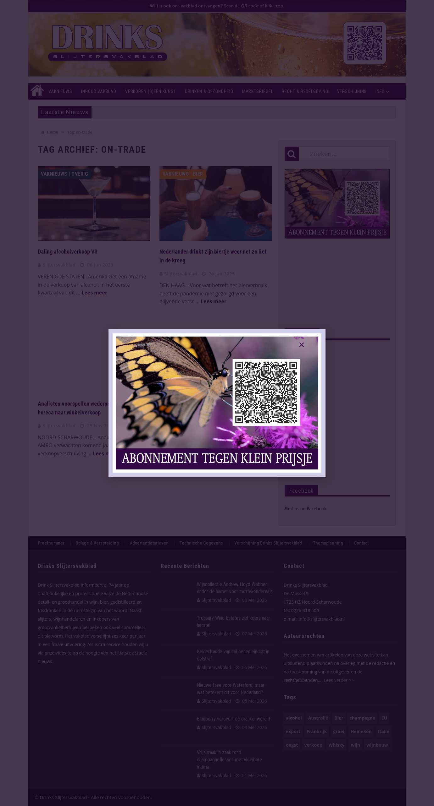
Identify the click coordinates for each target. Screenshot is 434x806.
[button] (301, 345)
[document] (217, 403)
